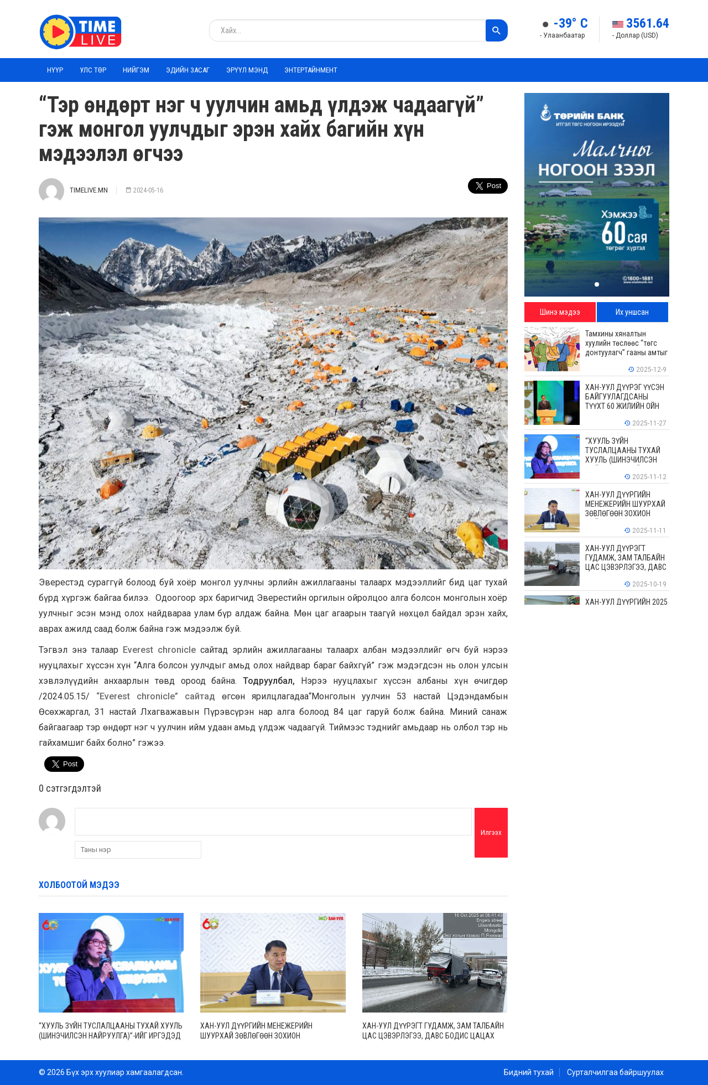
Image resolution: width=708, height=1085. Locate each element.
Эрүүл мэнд (247, 70)
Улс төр (93, 70)
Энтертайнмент (310, 70)
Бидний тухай (529, 1072)
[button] (597, 284)
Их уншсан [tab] (632, 312)
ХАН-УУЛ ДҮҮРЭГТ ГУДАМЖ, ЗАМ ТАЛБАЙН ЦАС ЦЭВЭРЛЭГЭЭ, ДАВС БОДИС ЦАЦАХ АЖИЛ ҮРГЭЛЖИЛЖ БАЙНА (433, 1035)
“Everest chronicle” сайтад (159, 696)
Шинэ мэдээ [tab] (560, 312)
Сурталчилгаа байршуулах (615, 1072)
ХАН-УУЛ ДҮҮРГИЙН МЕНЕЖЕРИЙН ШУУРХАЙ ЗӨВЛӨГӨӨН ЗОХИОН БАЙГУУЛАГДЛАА (256, 1035)
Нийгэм (136, 70)
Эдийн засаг (188, 70)
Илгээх (491, 832)
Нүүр (55, 70)
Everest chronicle (159, 650)
